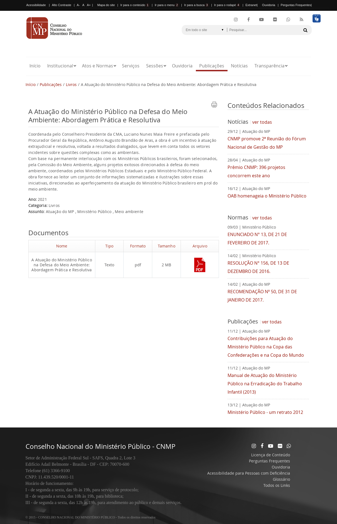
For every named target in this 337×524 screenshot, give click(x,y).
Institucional (60, 66)
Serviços (130, 66)
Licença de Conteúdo (270, 454)
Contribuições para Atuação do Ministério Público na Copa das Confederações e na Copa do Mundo (266, 346)
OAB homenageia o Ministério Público (267, 196)
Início (35, 66)
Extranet (251, 5)
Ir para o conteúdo (134, 5)
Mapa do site (106, 5)
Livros (71, 84)
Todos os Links (276, 485)
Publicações (211, 66)
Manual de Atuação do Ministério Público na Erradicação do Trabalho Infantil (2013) (265, 383)
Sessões (154, 66)
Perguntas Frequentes (296, 5)
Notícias (239, 66)
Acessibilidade (36, 5)
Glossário (281, 479)
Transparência (269, 66)
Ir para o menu (167, 5)
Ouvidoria (268, 5)
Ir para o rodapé (227, 5)
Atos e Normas (97, 66)
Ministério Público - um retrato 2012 (265, 412)
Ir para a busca (196, 5)
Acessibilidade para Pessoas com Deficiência (248, 473)
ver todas (262, 122)
